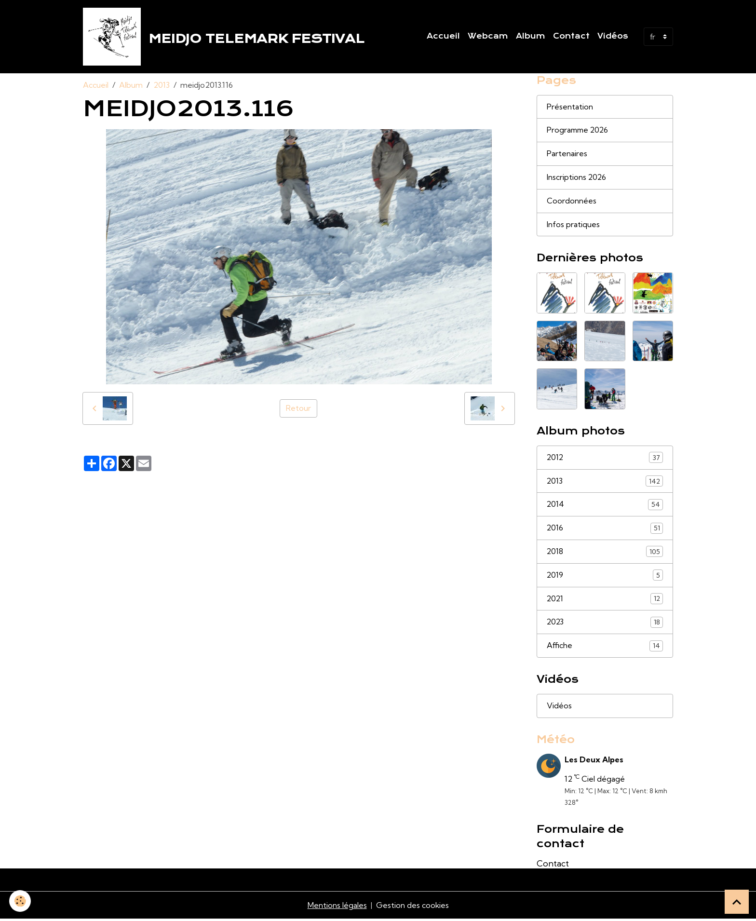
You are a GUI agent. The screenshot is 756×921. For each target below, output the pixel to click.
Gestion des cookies (412, 907)
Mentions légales (336, 907)
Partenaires (567, 154)
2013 (161, 85)
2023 (605, 623)
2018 (605, 552)
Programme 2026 (579, 130)
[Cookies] (20, 901)
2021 (605, 600)
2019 (605, 576)
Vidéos (612, 36)
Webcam (488, 36)
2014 (605, 505)
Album (530, 36)
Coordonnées (571, 201)
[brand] (225, 37)
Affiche (605, 647)
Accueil (443, 36)
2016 (605, 529)
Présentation (570, 107)
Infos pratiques (573, 225)
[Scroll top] (737, 902)
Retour (298, 408)
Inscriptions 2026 (577, 178)
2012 (605, 458)
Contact (571, 36)
